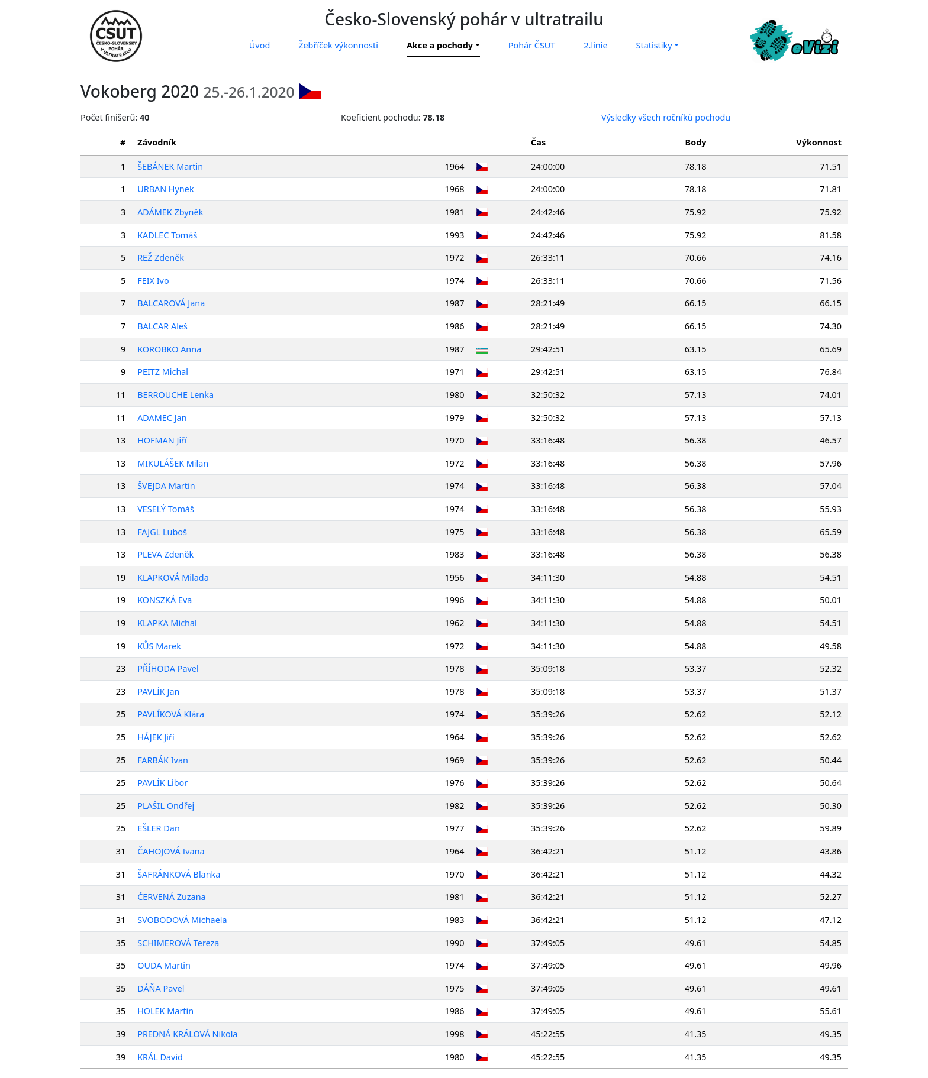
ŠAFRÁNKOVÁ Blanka (178, 874)
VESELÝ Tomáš (165, 508)
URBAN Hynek (165, 189)
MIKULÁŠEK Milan (172, 463)
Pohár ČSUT (532, 45)
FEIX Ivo (153, 280)
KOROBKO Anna (169, 349)
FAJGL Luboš (162, 532)
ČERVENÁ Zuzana (171, 896)
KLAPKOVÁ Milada (173, 577)
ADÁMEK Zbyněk (170, 212)
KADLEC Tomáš (167, 235)
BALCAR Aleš (162, 326)
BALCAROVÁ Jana (171, 303)
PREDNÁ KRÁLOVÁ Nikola (187, 1034)
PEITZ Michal (162, 371)
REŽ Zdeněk (160, 257)
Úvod (259, 45)
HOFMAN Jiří (162, 440)
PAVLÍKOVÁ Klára (170, 714)
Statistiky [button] (654, 45)
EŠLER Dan (158, 828)
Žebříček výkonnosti (338, 45)
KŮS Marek (159, 646)
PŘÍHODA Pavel (168, 668)
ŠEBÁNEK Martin (170, 166)
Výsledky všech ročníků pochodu (665, 117)
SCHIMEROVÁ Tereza (178, 942)
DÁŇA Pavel (160, 988)
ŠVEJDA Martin (166, 485)
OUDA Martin (164, 965)
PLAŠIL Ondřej (165, 805)
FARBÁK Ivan (162, 760)
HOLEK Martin (165, 1011)
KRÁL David (160, 1057)
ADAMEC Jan (161, 417)
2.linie (595, 45)
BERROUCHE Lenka (175, 394)
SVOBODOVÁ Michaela (182, 919)
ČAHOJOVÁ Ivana (170, 851)
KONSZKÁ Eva (164, 600)
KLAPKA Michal (167, 623)
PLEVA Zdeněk (165, 554)
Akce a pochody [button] (440, 45)
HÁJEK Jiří (155, 737)
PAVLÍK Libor (162, 782)
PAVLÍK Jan (158, 691)
